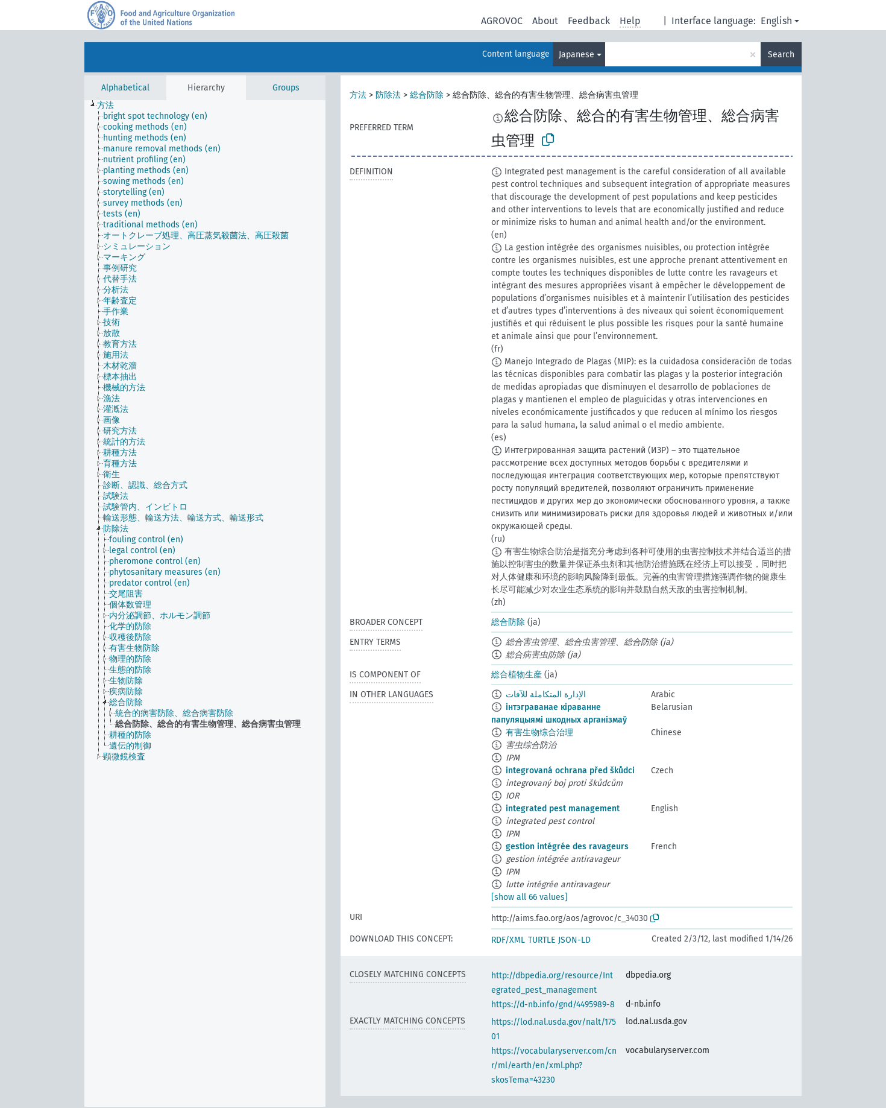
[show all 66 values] (529, 897)
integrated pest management (563, 808)
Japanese (576, 54)
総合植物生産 (516, 675)
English (776, 21)
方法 (358, 95)
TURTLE (541, 940)
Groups (286, 88)
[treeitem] (110, 105)
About (545, 21)
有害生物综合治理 (539, 732)
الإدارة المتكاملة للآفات (546, 694)
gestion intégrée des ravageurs (567, 846)
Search (781, 54)
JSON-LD (574, 940)
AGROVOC (502, 21)
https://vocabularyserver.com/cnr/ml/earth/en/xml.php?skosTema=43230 (554, 1065)
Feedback (589, 21)
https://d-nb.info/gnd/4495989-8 (553, 1004)
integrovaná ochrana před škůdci (570, 770)
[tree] (204, 603)
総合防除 (427, 95)
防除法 (388, 95)
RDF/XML (508, 940)
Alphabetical (125, 88)
